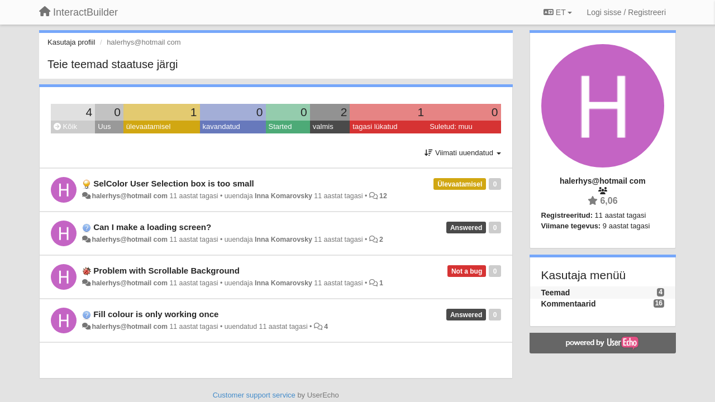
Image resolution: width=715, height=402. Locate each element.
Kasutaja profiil (71, 42)
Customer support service (254, 395)
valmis (323, 126)
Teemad (555, 292)
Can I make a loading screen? (152, 227)
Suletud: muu (451, 126)
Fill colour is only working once (155, 314)
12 (383, 196)
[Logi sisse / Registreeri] (626, 12)
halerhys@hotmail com (130, 196)
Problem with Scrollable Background (166, 270)
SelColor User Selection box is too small (173, 183)
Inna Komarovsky (283, 196)
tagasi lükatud (374, 126)
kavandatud (221, 126)
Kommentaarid (568, 303)
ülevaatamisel (148, 126)
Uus (104, 126)
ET (558, 12)
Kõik (65, 126)
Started (280, 126)
